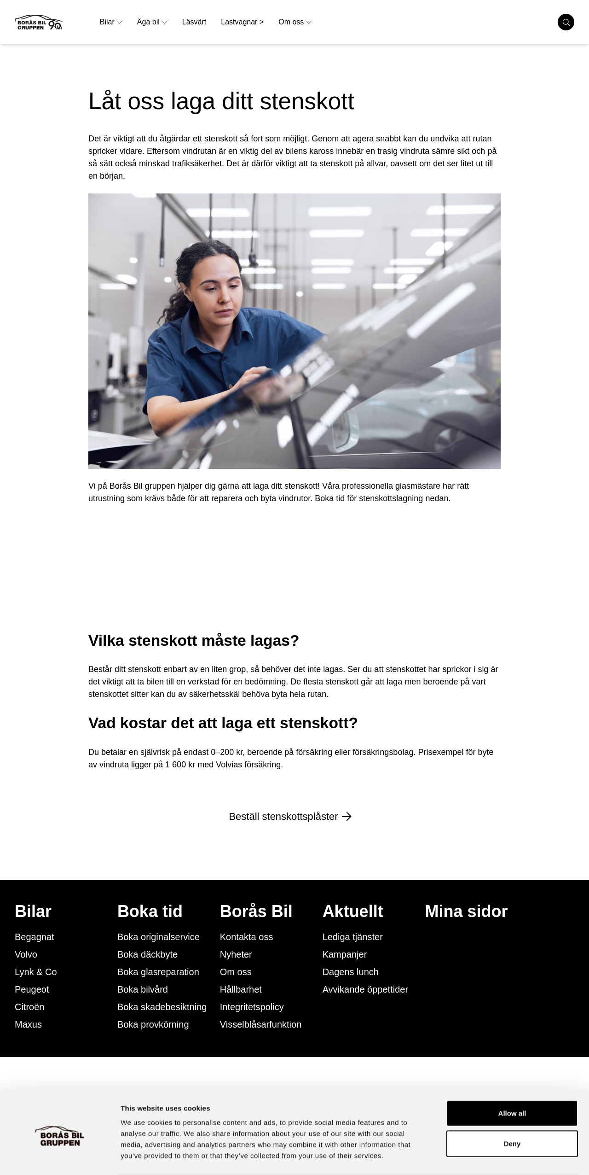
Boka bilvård (142, 989)
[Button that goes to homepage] (53, 22)
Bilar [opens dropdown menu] (111, 22)
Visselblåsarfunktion (261, 1024)
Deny (512, 1107)
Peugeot (32, 989)
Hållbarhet (241, 989)
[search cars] (566, 22)
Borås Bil (256, 911)
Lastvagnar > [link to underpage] (242, 22)
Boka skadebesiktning (162, 1007)
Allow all (512, 1077)
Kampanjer (345, 954)
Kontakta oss (246, 937)
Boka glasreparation (158, 972)
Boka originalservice (158, 937)
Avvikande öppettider (365, 989)
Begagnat (34, 937)
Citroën (29, 1007)
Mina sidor (466, 911)
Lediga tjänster (353, 937)
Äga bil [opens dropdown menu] (152, 22)
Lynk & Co (36, 972)
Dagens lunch (351, 972)
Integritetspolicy (252, 1007)
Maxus (28, 1024)
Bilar (33, 911)
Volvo (26, 954)
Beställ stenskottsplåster (294, 816)
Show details (483, 1157)
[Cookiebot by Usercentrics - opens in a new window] (59, 1157)
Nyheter (236, 954)
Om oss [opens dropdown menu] (295, 22)
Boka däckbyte (147, 954)
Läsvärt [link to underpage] (194, 22)
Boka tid (150, 911)
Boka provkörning (153, 1024)
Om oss (236, 972)
